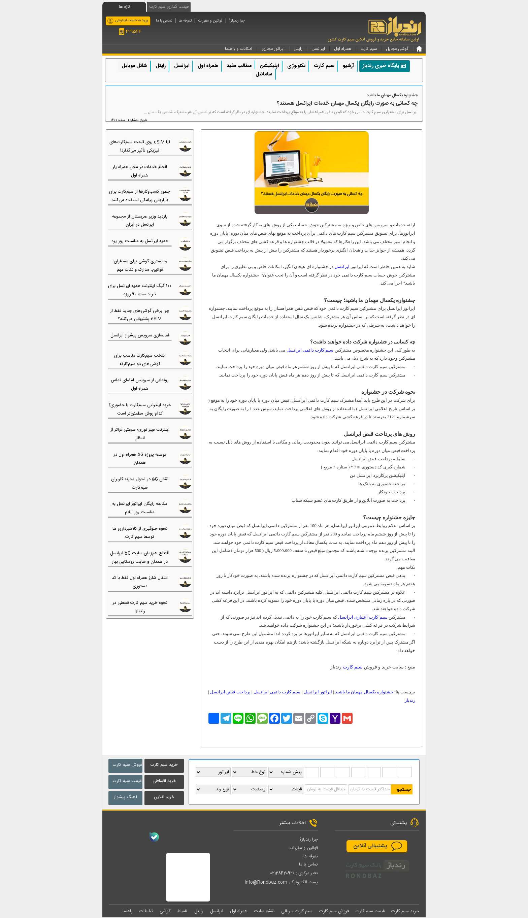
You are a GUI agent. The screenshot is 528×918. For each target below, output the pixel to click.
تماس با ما (164, 20)
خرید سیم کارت (164, 764)
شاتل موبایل (134, 66)
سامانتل (264, 74)
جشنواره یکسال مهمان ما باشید (364, 691)
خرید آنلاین (164, 797)
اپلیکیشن (269, 66)
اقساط (182, 911)
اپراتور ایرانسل (318, 691)
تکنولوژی (296, 66)
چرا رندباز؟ (237, 20)
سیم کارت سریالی (296, 911)
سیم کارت (324, 66)
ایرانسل (181, 66)
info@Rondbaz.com (266, 882)
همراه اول (208, 66)
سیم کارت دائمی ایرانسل (310, 350)
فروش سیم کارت (127, 764)
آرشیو (348, 66)
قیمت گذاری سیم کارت (169, 6)
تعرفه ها (185, 20)
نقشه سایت (264, 911)
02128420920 (282, 873)
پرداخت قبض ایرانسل (230, 691)
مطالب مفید (239, 66)
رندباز (410, 700)
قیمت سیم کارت (127, 781)
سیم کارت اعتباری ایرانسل (363, 617)
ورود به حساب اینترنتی (131, 21)
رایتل (161, 66)
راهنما (128, 911)
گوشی (165, 911)
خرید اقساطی (164, 781)
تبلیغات (146, 911)
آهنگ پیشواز (125, 797)
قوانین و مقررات (210, 20)
